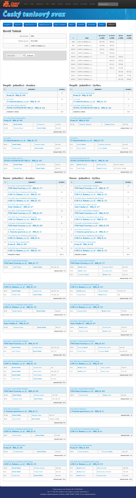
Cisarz (109, 347)
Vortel (85, 267)
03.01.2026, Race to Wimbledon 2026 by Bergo (32, 218)
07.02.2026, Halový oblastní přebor (32, 243)
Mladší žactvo (45, 25)
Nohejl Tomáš (38, 472)
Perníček (84, 164)
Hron (110, 271)
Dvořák (105, 327)
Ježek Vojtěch (16, 351)
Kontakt (92, 4)
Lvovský (81, 274)
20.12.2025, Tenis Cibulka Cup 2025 (32, 206)
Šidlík (81, 331)
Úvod (25, 4)
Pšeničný (85, 451)
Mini (72, 25)
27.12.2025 (32, 100)
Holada (112, 124)
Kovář (84, 294)
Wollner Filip (16, 294)
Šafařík (83, 148)
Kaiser (104, 164)
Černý (100, 291)
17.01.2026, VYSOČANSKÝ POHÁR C (32, 224)
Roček (84, 291)
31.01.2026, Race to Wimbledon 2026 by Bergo (32, 237)
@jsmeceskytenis (52, 494)
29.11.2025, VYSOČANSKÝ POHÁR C (32, 187)
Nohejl (111, 267)
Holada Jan (41, 124)
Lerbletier (102, 144)
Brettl (79, 148)
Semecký (108, 144)
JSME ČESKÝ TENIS (72, 494)
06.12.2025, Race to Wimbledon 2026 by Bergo (32, 193)
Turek (84, 351)
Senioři (81, 25)
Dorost (18, 25)
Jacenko (105, 267)
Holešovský (102, 347)
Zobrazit (30, 55)
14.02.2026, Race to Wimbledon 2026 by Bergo (32, 249)
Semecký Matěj (39, 144)
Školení (75, 4)
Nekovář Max (16, 419)
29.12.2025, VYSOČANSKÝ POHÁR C (32, 212)
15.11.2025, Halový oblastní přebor (32, 94)
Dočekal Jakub (37, 347)
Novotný (80, 347)
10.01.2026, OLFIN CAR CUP (32, 107)
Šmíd (78, 168)
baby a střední (60, 25)
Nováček (108, 472)
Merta (103, 371)
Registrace (40, 4)
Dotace (101, 25)
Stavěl (79, 144)
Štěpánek (82, 124)
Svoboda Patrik (18, 451)
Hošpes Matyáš (17, 311)
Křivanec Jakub (39, 395)
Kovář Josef (16, 475)
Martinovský (101, 472)
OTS (47, 4)
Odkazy (111, 25)
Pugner (86, 274)
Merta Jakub (37, 371)
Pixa (109, 327)
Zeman (80, 311)
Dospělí (7, 25)
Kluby (53, 4)
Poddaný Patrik (18, 327)
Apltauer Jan (37, 291)
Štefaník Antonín (39, 468)
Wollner (105, 291)
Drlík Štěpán (17, 267)
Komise (60, 4)
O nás (32, 4)
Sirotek (86, 331)
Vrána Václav (16, 379)
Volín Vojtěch (38, 375)
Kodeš (86, 327)
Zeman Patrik (17, 435)
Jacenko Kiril (38, 367)
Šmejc (83, 168)
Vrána (107, 371)
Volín (103, 367)
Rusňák (99, 475)
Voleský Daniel (18, 128)
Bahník (99, 164)
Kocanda (105, 271)
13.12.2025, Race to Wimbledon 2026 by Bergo (32, 199)
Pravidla (68, 4)
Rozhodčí (91, 25)
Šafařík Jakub (16, 148)
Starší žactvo (30, 25)
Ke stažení (84, 4)
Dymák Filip (18, 168)
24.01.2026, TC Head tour (32, 231)
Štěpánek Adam (36, 415)
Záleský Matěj (40, 164)
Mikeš (99, 468)
